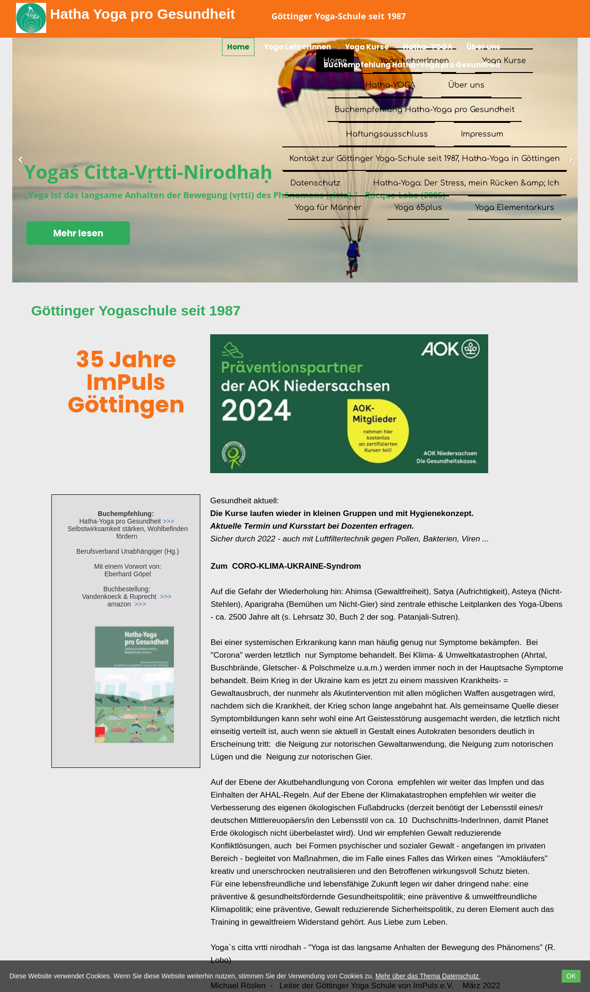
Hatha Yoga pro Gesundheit (142, 14)
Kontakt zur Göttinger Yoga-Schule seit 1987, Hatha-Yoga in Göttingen (424, 158)
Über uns (483, 47)
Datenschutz (315, 183)
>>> (168, 521)
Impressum (482, 134)
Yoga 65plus (418, 207)
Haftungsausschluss (387, 134)
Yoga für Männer (328, 207)
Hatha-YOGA (427, 47)
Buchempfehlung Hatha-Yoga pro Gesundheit (412, 65)
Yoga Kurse (367, 47)
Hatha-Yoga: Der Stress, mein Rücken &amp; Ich (466, 183)
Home (238, 47)
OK (571, 976)
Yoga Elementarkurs (514, 207)
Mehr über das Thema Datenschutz (428, 976)
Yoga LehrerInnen (297, 47)
